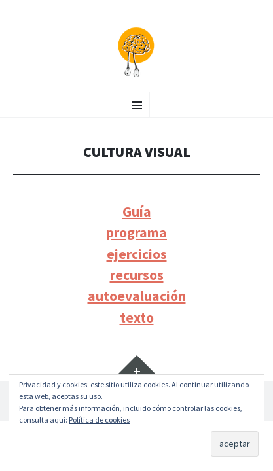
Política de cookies (99, 420)
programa (136, 232)
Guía (136, 211)
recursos (137, 275)
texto (137, 317)
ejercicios (137, 254)
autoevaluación (137, 296)
